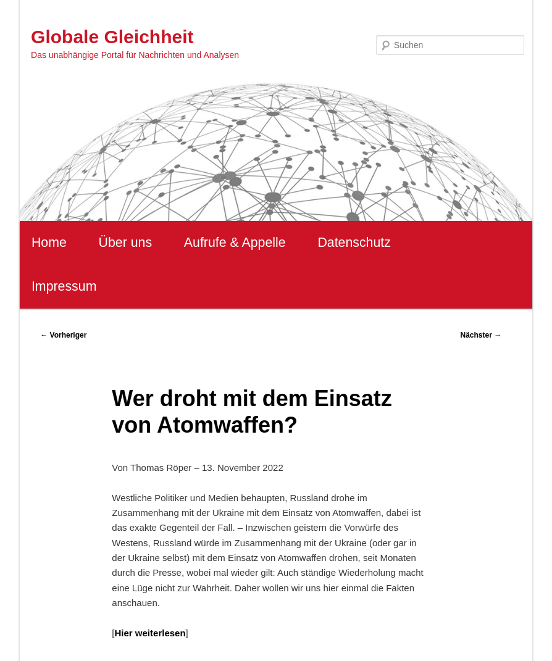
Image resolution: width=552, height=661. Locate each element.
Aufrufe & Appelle (235, 242)
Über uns (126, 242)
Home (49, 242)
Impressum (63, 286)
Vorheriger (63, 335)
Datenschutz (354, 242)
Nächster (480, 335)
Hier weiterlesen (150, 633)
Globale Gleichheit (112, 37)
